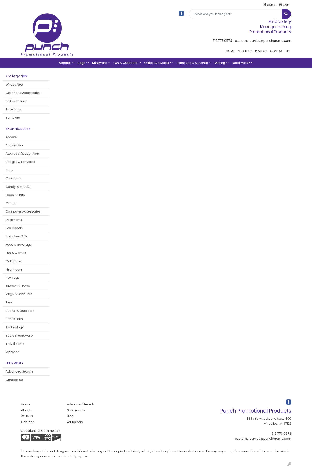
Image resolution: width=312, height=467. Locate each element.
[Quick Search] (235, 14)
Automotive (15, 145)
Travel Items (15, 344)
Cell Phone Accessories (23, 93)
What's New (14, 84)
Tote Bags (13, 109)
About (25, 410)
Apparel (65, 63)
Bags (81, 63)
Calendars (13, 178)
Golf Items (13, 261)
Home (25, 404)
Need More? (241, 63)
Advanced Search (19, 371)
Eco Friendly (14, 228)
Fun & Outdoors (125, 63)
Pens (9, 302)
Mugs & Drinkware (19, 294)
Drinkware (99, 63)
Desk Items (14, 220)
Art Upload (75, 422)
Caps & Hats (15, 195)
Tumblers (13, 118)
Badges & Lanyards (20, 162)
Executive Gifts (17, 236)
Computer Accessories (23, 211)
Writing (220, 63)
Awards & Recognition (22, 153)
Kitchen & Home (18, 286)
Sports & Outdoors (20, 311)
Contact (27, 422)
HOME (230, 51)
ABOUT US (244, 51)
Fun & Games (16, 253)
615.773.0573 (222, 41)
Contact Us (14, 380)
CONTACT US (280, 51)
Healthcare (14, 269)
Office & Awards (156, 63)
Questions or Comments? (40, 431)
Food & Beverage (19, 245)
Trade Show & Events (192, 63)
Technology (15, 327)
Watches (12, 352)
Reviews (27, 416)
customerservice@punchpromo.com (263, 41)
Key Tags (12, 278)
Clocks (11, 203)
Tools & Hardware (19, 336)
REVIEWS (261, 51)
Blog (70, 416)
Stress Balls (14, 319)
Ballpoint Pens (16, 101)
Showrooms (76, 410)
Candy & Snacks (18, 187)
